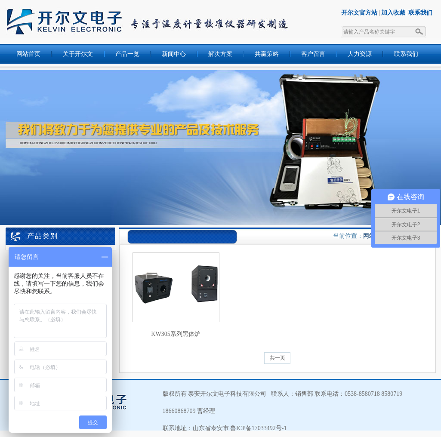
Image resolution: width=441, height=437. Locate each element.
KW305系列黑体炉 (175, 334)
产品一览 (127, 54)
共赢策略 (267, 54)
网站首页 (28, 54)
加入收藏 (393, 12)
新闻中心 (174, 54)
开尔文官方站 (359, 12)
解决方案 (220, 54)
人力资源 (360, 54)
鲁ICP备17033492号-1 (258, 428)
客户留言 (313, 54)
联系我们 (420, 12)
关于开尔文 (78, 54)
